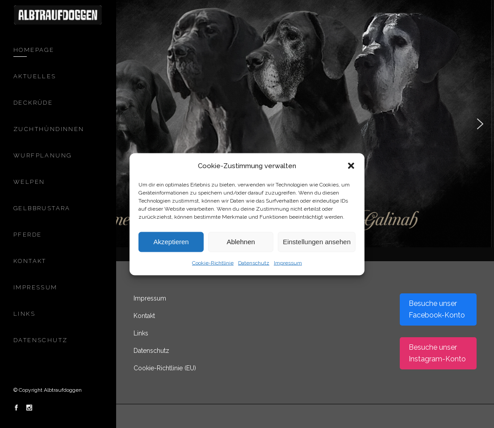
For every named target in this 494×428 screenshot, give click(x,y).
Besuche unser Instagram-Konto (437, 353)
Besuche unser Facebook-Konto (437, 309)
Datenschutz (253, 262)
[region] (247, 123)
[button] (351, 165)
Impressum (288, 262)
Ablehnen (240, 242)
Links (141, 333)
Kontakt (144, 315)
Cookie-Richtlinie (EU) (165, 368)
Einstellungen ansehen (317, 242)
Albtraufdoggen (63, 390)
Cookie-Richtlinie (213, 262)
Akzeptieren (170, 242)
